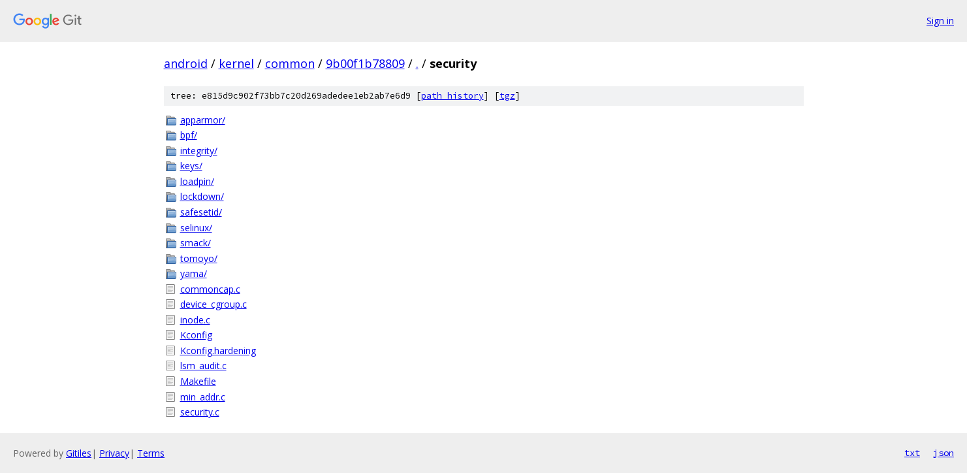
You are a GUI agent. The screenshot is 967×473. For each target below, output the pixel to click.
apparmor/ (202, 120)
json (943, 453)
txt (912, 453)
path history (452, 95)
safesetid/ (201, 212)
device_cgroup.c (213, 304)
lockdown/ (202, 196)
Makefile (198, 381)
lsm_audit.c (203, 365)
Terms (151, 453)
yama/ (193, 273)
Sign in (940, 20)
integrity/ (198, 150)
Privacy (114, 453)
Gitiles (78, 453)
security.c (199, 412)
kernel (236, 63)
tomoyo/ (198, 258)
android (186, 63)
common (290, 63)
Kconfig (196, 335)
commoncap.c (210, 289)
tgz (507, 95)
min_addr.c (202, 397)
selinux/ (196, 227)
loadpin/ (197, 181)
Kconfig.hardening (218, 350)
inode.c (195, 320)
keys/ (191, 165)
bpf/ (188, 135)
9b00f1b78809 (365, 63)
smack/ (195, 242)
